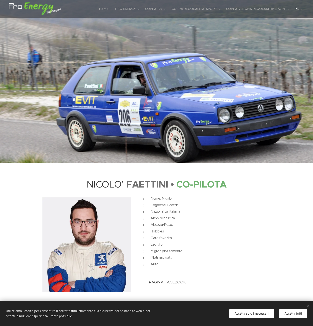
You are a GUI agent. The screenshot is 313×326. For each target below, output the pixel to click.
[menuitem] (100, 8)
